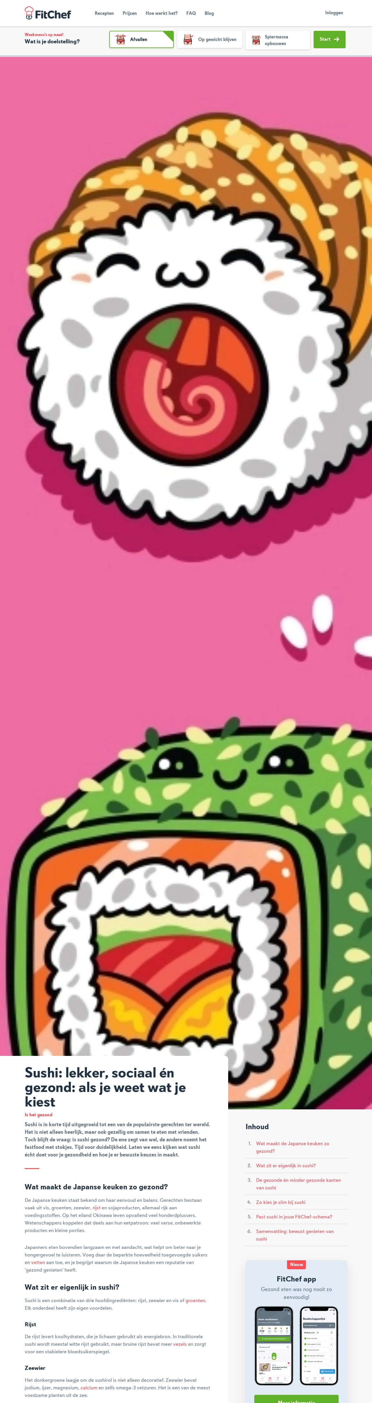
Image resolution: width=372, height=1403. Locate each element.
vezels (180, 1344)
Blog (209, 13)
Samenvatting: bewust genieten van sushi (295, 1235)
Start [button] (329, 39)
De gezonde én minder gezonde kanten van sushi (298, 1184)
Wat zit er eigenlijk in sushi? (286, 1165)
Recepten (104, 13)
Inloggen (334, 13)
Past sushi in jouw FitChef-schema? (294, 1217)
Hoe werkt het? (162, 13)
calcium (89, 1387)
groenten (195, 1300)
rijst (96, 1208)
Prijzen (130, 13)
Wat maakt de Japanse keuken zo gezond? (292, 1147)
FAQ (191, 13)
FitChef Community (48, 13)
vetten (38, 1262)
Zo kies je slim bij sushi (280, 1202)
